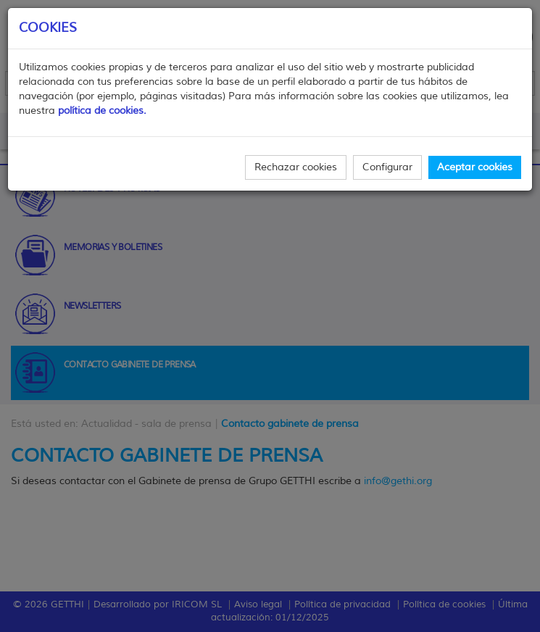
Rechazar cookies (295, 167)
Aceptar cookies (474, 167)
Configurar (387, 167)
